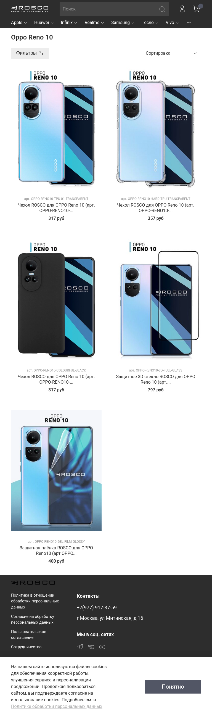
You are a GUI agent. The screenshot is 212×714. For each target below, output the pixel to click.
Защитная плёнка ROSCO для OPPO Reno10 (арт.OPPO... (56, 550)
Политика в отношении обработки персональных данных (35, 601)
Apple (19, 22)
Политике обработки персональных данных (56, 706)
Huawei (44, 22)
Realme (94, 22)
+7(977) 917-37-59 (97, 607)
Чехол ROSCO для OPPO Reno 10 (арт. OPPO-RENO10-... (56, 207)
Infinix (69, 22)
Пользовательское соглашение (28, 634)
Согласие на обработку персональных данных (32, 619)
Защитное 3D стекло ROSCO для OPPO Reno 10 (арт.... (155, 379)
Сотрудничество (26, 647)
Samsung (123, 22)
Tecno (150, 22)
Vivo (172, 22)
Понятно (173, 686)
